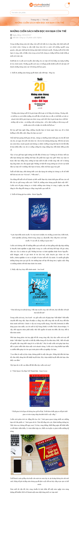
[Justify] (65, 12)
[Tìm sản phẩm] (39, 12)
